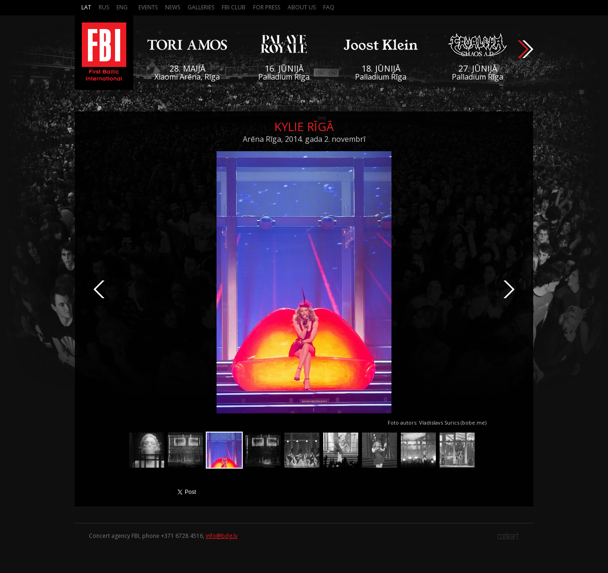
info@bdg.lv (222, 536)
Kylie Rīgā (304, 126)
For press (266, 7)
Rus (104, 7)
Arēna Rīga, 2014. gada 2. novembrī (304, 139)
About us (302, 7)
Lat (86, 7)
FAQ (328, 7)
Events (148, 7)
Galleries (201, 7)
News (172, 7)
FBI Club (234, 7)
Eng (122, 7)
